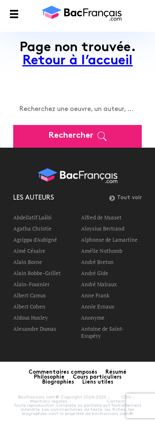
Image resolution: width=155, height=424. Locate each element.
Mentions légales (48, 401)
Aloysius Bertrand (102, 228)
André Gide (94, 273)
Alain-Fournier (31, 284)
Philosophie (49, 377)
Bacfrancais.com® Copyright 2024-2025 (62, 397)
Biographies (58, 382)
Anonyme (93, 317)
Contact (116, 401)
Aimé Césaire (29, 250)
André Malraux (99, 284)
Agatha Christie (32, 228)
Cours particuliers (97, 377)
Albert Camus (29, 295)
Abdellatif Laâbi (32, 217)
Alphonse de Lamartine (109, 239)
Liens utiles (97, 382)
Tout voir (125, 198)
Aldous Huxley (30, 317)
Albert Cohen (29, 306)
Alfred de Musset (101, 217)
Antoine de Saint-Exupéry (102, 332)
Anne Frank (95, 295)
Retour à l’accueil (77, 61)
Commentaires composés (63, 372)
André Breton (97, 262)
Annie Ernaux (97, 306)
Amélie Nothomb (101, 250)
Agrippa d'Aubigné (35, 239)
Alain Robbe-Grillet (37, 273)
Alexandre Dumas (34, 328)
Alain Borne (27, 262)
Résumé (115, 372)
